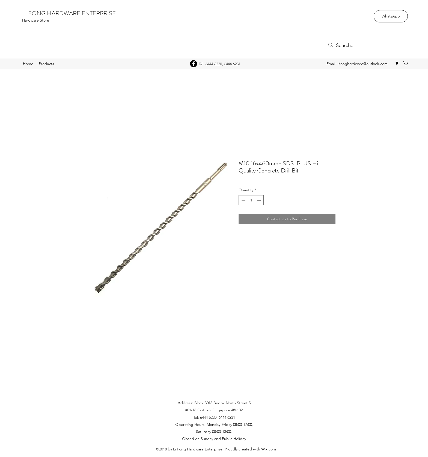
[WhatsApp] (391, 16)
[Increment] (259, 200)
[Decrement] (242, 200)
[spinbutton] (251, 200)
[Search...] (366, 45)
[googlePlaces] (397, 63)
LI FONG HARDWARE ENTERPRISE (69, 13)
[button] (405, 63)
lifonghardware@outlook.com (363, 63)
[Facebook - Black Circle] (193, 63)
